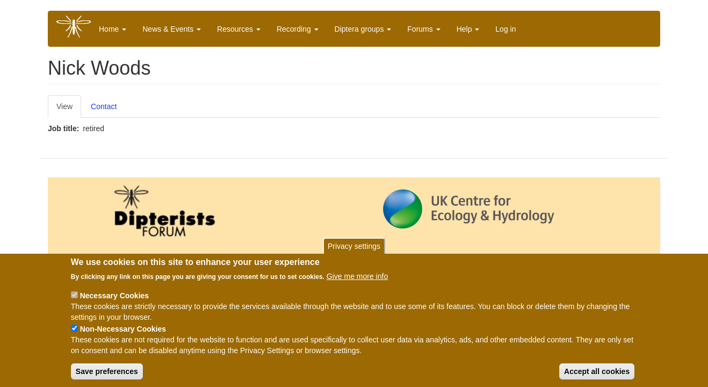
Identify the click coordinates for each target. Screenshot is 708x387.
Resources (239, 29)
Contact (104, 106)
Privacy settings (354, 247)
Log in (505, 29)
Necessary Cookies (114, 296)
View (64, 106)
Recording (298, 29)
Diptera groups (363, 29)
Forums (423, 29)
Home (112, 29)
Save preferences (107, 372)
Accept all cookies (597, 372)
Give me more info (357, 277)
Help (468, 29)
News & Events (171, 29)
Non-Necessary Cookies (123, 330)
